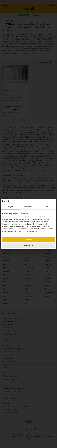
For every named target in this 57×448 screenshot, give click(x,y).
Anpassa (28, 245)
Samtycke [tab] (10, 207)
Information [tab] (28, 207)
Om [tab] (47, 207)
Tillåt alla (28, 239)
